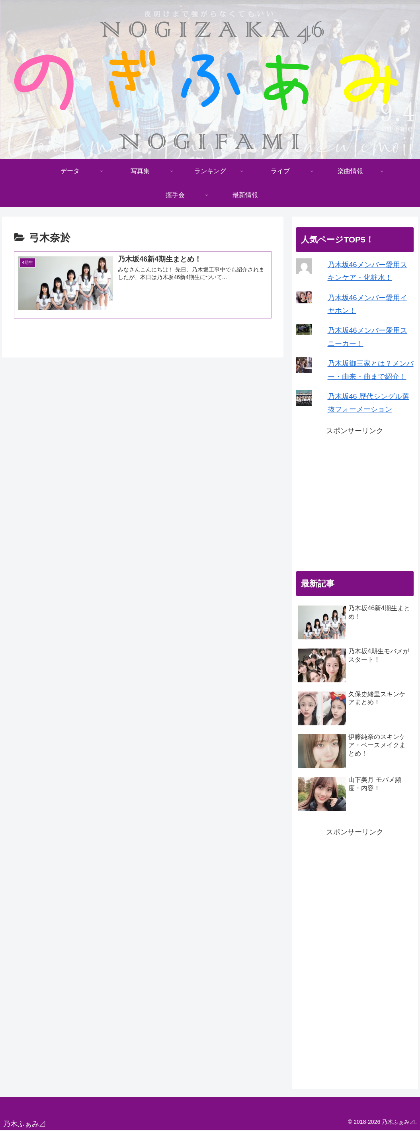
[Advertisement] (355, 500)
